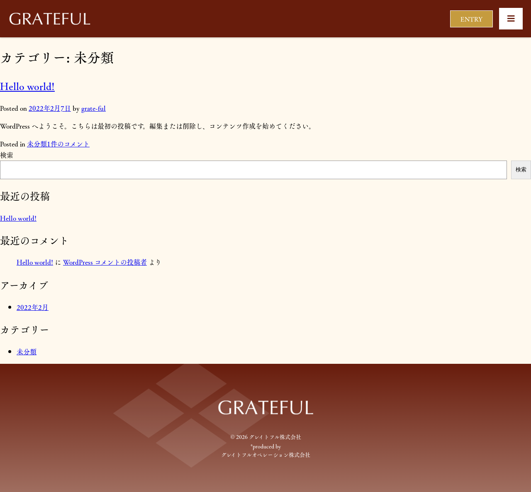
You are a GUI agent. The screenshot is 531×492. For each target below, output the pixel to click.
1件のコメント (68, 143)
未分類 (37, 143)
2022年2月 (33, 307)
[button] (511, 18)
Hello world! (27, 86)
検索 (6, 155)
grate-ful (93, 108)
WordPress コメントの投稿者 (105, 262)
